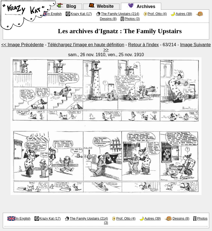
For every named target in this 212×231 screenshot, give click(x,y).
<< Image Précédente (22, 44)
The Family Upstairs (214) (120, 14)
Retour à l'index (143, 44)
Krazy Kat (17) (81, 14)
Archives (141, 6)
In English (23, 218)
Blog (66, 6)
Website (101, 6)
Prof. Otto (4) (157, 14)
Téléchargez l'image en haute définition (85, 44)
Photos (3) (132, 19)
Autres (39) (184, 14)
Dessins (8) (108, 19)
